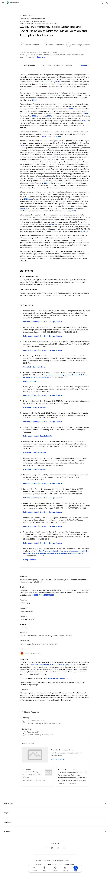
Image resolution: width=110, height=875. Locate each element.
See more (41, 57)
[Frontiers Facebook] (46, 848)
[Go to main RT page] (73, 777)
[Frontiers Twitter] (52, 848)
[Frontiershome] (13, 2)
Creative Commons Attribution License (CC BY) (49, 665)
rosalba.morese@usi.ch (58, 678)
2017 (54, 157)
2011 (85, 231)
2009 (77, 164)
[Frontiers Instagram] (64, 848)
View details (83, 65)
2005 (34, 100)
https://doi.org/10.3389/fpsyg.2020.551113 (44, 23)
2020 (47, 82)
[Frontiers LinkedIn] (58, 848)
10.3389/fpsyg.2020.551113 (43, 595)
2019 (58, 136)
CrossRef (43, 322)
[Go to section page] (37, 775)
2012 (44, 136)
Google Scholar (55, 322)
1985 (74, 145)
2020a (26, 199)
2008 (34, 116)
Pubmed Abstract (30, 322)
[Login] (107, 2)
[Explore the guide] (58, 759)
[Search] (101, 2)
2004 (86, 114)
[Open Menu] (3, 2)
